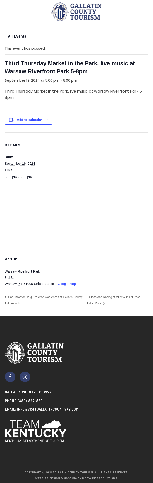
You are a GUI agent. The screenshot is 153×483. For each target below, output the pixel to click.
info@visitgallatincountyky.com (48, 409)
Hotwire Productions (99, 478)
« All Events (15, 36)
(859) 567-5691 (30, 401)
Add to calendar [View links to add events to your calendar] (29, 120)
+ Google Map (65, 284)
